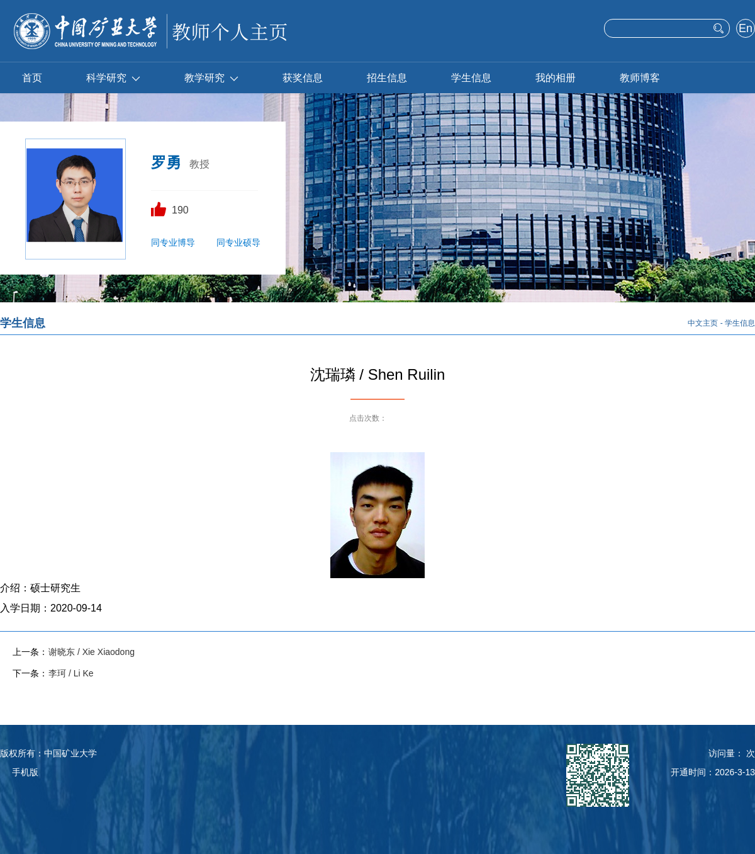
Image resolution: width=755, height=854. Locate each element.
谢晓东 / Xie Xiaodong (91, 652)
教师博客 (640, 77)
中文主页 (703, 323)
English (745, 29)
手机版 (25, 772)
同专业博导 (173, 242)
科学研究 (113, 77)
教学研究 (211, 77)
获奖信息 (302, 77)
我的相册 (555, 77)
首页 (32, 77)
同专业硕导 (238, 242)
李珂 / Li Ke (71, 673)
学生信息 (471, 77)
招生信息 (387, 77)
